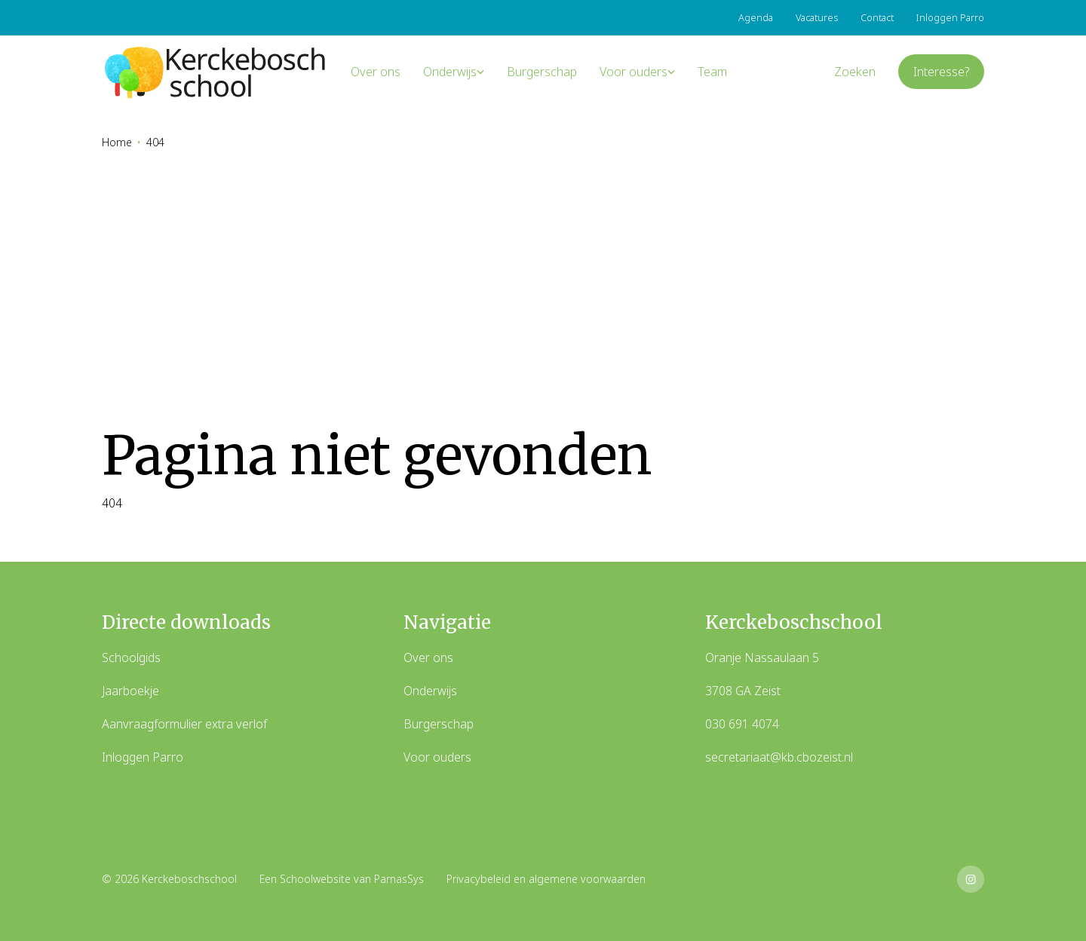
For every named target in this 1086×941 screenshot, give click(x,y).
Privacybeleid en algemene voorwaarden (546, 879)
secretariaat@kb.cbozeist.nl (779, 757)
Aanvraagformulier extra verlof (184, 724)
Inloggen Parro (142, 757)
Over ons (428, 657)
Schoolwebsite (315, 879)
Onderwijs (430, 690)
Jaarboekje (130, 690)
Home (117, 142)
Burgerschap (438, 724)
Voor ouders (437, 757)
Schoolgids (131, 657)
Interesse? (941, 71)
